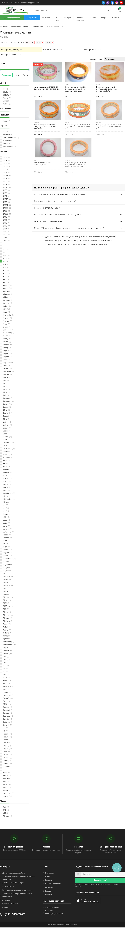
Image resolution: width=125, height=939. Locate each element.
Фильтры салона (92, 50)
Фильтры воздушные (11, 50)
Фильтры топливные (11, 55)
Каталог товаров (12, 18)
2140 (48, 42)
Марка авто (31, 18)
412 (38, 42)
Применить (6, 75)
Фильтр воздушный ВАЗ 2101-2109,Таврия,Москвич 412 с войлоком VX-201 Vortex (76, 89)
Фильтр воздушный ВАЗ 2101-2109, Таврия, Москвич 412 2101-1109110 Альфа (108, 127)
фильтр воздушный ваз (80, 244)
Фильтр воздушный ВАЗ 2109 (78, 240)
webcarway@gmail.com (30, 3)
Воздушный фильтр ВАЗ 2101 (53, 237)
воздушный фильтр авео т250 (59, 244)
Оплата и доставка (80, 19)
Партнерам (46, 18)
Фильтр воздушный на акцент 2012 (102, 237)
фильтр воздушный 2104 (100, 244)
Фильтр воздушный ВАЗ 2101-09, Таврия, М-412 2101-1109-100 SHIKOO (47, 88)
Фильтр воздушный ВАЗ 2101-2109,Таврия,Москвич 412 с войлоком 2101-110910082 (76, 165)
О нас (57, 19)
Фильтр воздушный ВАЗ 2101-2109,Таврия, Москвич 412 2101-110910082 (45, 127)
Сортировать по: (96, 59)
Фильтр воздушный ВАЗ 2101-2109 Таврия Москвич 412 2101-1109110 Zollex (77, 127)
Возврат (67, 18)
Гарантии (92, 18)
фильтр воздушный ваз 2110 (101, 240)
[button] (88, 901)
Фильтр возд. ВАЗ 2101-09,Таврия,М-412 (43, 164)
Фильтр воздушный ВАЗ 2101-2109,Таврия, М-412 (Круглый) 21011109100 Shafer (107, 89)
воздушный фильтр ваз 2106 (55, 240)
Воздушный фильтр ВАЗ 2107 (76, 237)
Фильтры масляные (52, 50)
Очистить (29, 42)
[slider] (28, 69)
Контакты (116, 18)
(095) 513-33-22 (10, 3)
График (104, 18)
